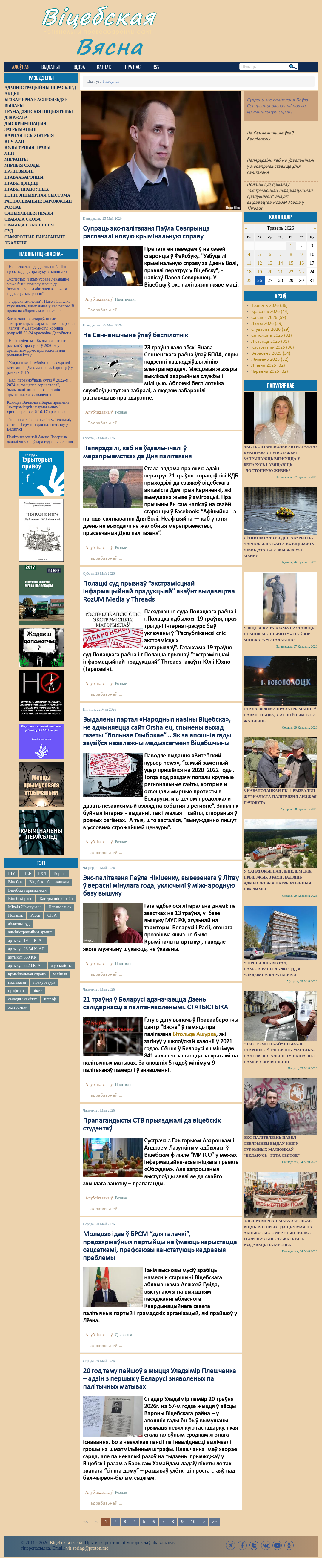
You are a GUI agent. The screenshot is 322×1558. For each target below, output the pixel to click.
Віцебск (15, 882)
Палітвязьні (125, 299)
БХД (42, 873)
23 (301, 271)
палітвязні (17, 982)
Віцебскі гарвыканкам (27, 890)
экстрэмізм (17, 1007)
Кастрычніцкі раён (56, 898)
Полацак (15, 915)
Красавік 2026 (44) (270, 311)
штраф (50, 999)
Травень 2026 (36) (269, 305)
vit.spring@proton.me (87, 1548)
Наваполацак (59, 907)
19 (259, 271)
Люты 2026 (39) (267, 323)
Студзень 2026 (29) (270, 329)
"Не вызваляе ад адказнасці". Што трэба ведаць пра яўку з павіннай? (37, 269)
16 (301, 263)
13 (270, 263)
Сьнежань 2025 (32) (271, 335)
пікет (37, 990)
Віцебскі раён (20, 898)
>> (214, 1521)
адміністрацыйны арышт (30, 932)
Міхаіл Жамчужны (24, 907)
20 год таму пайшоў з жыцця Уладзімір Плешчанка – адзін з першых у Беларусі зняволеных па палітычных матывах (159, 1379)
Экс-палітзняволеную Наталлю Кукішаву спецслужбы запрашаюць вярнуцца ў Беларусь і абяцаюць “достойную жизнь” (280, 458)
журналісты (61, 965)
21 (280, 271)
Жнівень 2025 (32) (270, 359)
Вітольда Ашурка (194, 1034)
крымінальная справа (27, 974)
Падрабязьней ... (104, 310)
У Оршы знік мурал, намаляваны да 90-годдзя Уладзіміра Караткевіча (273, 969)
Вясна (109, 46)
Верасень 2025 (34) (270, 353)
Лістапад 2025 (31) (270, 341)
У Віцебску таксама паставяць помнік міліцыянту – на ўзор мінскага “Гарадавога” (279, 634)
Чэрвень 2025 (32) (269, 371)
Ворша (59, 873)
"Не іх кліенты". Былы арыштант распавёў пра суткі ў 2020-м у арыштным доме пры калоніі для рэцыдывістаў (36, 348)
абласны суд (19, 924)
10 (193, 1521)
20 (270, 271)
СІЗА (52, 915)
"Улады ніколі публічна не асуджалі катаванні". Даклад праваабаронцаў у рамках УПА (40, 368)
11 (249, 263)
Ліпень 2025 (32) (268, 365)
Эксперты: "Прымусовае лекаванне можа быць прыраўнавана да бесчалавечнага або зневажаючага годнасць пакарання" (38, 286)
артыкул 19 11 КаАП (26, 940)
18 (249, 271)
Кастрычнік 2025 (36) (272, 347)
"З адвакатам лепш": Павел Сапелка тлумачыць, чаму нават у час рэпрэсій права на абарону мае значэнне (40, 306)
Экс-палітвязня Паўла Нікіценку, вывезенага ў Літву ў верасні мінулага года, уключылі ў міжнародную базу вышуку (161, 886)
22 (291, 271)
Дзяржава (123, 1335)
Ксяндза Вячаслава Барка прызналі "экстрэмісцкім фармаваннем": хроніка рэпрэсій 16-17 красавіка (38, 407)
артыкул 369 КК (22, 957)
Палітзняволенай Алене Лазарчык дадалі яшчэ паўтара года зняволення (40, 439)
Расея (35, 915)
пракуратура (44, 982)
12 (259, 263)
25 (249, 280)
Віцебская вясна (66, 1542)
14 (280, 263)
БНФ (26, 873)
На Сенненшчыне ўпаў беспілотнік (135, 335)
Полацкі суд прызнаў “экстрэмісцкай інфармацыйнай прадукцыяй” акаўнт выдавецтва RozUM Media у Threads (159, 591)
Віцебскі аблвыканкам (49, 882)
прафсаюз (16, 990)
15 (291, 263)
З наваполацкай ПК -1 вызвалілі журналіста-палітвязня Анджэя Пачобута (280, 796)
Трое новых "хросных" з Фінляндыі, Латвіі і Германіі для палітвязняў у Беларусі (39, 424)
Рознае (121, 412)
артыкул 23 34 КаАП (26, 949)
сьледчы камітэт (22, 999)
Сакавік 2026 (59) (268, 317)
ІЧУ (11, 873)
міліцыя (60, 974)
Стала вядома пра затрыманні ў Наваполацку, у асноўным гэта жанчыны (280, 715)
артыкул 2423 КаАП (26, 965)
